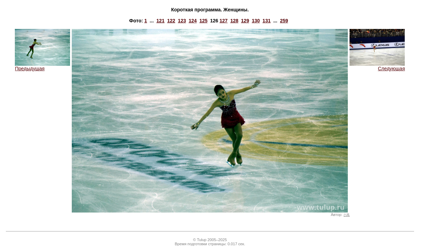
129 (245, 20)
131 (267, 20)
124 (193, 20)
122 (171, 20)
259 (284, 20)
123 (182, 20)
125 (203, 20)
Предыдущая (42, 66)
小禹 (346, 215)
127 (223, 20)
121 (160, 20)
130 (256, 20)
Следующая (377, 66)
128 (234, 20)
